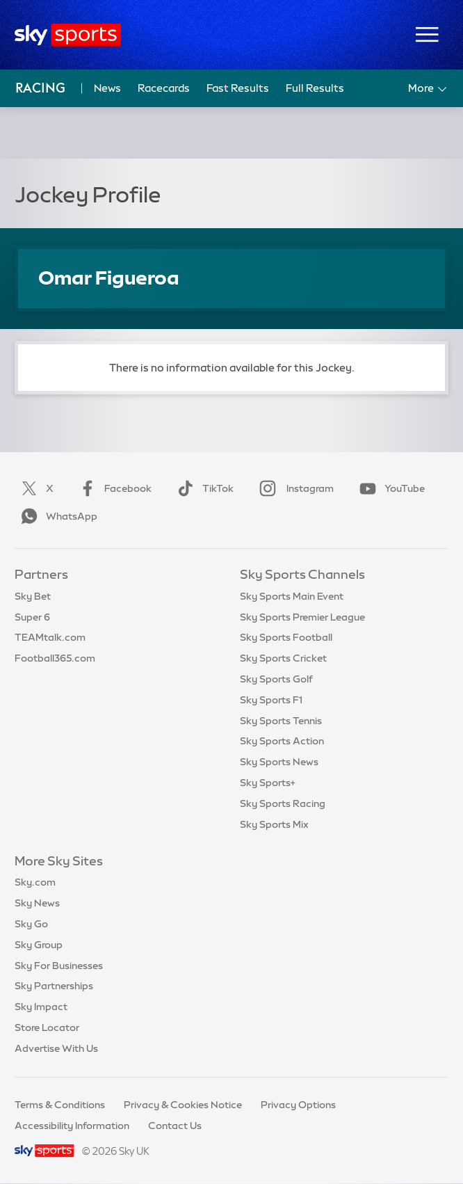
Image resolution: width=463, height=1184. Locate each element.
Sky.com (35, 882)
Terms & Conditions (60, 1105)
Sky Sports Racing (282, 803)
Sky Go (31, 924)
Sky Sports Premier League (302, 617)
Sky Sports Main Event (291, 596)
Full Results (315, 88)
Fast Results (237, 88)
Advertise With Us (56, 1048)
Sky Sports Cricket (283, 658)
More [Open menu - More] (428, 89)
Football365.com (55, 658)
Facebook (113, 488)
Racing (40, 88)
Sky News (37, 903)
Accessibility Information (72, 1125)
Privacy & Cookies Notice (183, 1105)
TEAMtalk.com (50, 637)
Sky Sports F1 (271, 700)
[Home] (68, 35)
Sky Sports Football (286, 637)
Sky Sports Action (282, 741)
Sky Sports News (279, 762)
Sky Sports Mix (274, 824)
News (107, 88)
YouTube (389, 488)
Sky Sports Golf (276, 679)
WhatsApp (56, 516)
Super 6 (32, 617)
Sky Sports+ (267, 782)
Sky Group (39, 945)
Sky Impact (41, 1006)
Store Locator (47, 1027)
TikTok (203, 488)
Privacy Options (298, 1105)
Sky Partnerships (54, 986)
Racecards (164, 88)
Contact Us (175, 1125)
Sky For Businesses (59, 965)
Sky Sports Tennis (281, 721)
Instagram (294, 488)
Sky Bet (33, 596)
